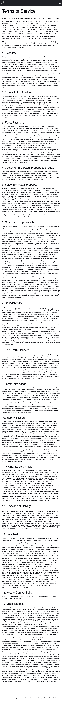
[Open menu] (60, 3)
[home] (2, 2)
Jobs (34, 698)
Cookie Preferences (54, 698)
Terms (45, 698)
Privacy (40, 698)
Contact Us (28, 698)
